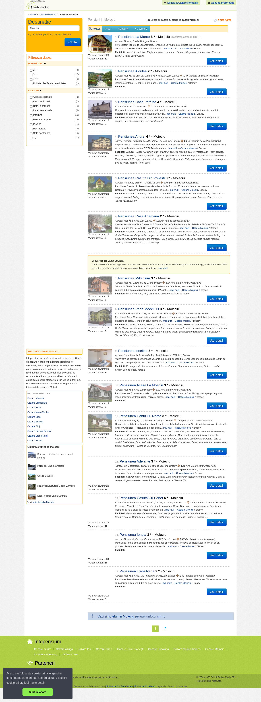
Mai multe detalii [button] (34, 682)
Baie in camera (40, 106)
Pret (108, 28)
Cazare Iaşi (84, 649)
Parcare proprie (40, 119)
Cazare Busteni (35, 421)
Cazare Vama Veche (38, 412)
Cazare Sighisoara (37, 402)
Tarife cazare (70, 654)
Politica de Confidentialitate (119, 686)
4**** (34, 79)
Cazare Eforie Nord (37, 435)
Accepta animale (41, 97)
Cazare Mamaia (214, 649)
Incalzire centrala (41, 110)
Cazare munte (42, 649)
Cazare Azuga (64, 649)
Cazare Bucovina (158, 649)
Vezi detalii (217, 61)
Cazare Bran (34, 417)
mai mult (167, 48)
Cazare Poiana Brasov (39, 431)
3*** (34, 74)
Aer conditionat (40, 101)
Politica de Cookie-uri (144, 686)
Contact (171, 686)
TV (33, 137)
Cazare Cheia (104, 649)
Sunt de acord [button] (37, 692)
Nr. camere (141, 28)
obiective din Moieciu (43, 502)
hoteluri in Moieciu (121, 616)
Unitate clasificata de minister (48, 83)
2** (33, 70)
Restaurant (37, 128)
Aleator (123, 28)
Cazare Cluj (33, 426)
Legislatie (161, 686)
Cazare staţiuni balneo (186, 649)
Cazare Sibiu (34, 407)
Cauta (72, 42)
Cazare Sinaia (34, 440)
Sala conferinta (40, 133)
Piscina (35, 124)
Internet (36, 115)
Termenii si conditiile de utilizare (89, 686)
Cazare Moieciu (35, 398)
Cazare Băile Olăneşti (130, 649)
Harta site (182, 686)
